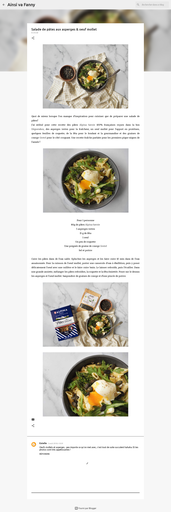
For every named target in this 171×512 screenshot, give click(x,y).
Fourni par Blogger (85, 508)
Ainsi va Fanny (21, 4)
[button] (33, 38)
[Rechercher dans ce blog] (155, 4)
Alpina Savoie (87, 124)
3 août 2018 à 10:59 (55, 443)
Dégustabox (37, 129)
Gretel (43, 137)
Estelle (43, 443)
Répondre (44, 454)
